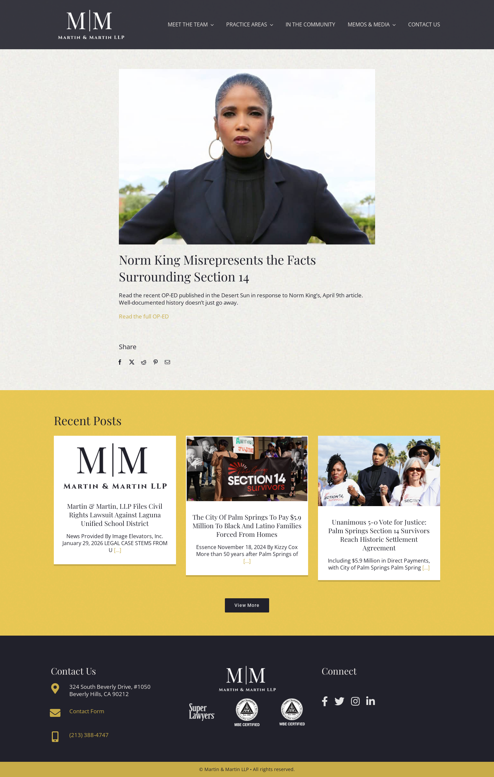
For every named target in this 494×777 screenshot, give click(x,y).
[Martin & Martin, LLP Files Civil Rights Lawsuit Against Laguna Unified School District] (115, 466)
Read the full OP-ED (144, 316)
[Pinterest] (155, 362)
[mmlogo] (91, 11)
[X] (132, 362)
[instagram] (355, 701)
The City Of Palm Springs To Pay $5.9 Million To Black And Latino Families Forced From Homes (247, 525)
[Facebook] (120, 362)
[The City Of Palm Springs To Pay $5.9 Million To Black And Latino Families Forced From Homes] (247, 472)
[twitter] (339, 701)
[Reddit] (144, 362)
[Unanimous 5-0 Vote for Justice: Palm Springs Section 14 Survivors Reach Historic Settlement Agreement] (379, 474)
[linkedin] (370, 701)
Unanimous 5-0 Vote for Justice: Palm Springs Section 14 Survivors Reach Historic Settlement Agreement (379, 534)
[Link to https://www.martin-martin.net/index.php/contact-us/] (55, 713)
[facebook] (325, 701)
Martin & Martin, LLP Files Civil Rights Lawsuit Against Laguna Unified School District (114, 514)
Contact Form (86, 711)
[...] (117, 550)
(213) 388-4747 (89, 735)
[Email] (167, 362)
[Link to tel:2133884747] (55, 736)
